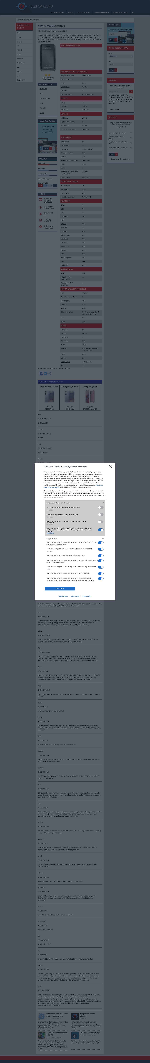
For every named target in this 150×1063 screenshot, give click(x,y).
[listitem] (75, 503)
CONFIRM (60, 589)
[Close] (111, 467)
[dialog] (75, 531)
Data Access (75, 596)
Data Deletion (63, 596)
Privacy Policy (86, 596)
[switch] (101, 507)
